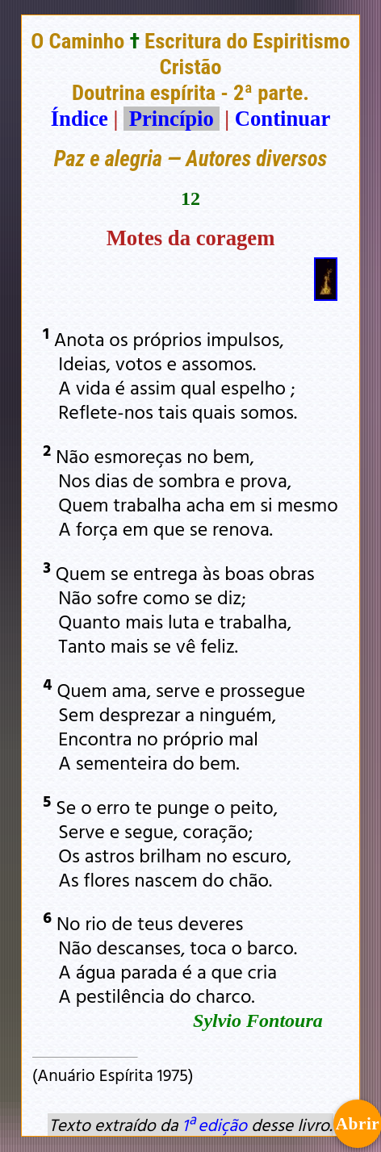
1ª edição (214, 1124)
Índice (79, 118)
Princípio (171, 118)
